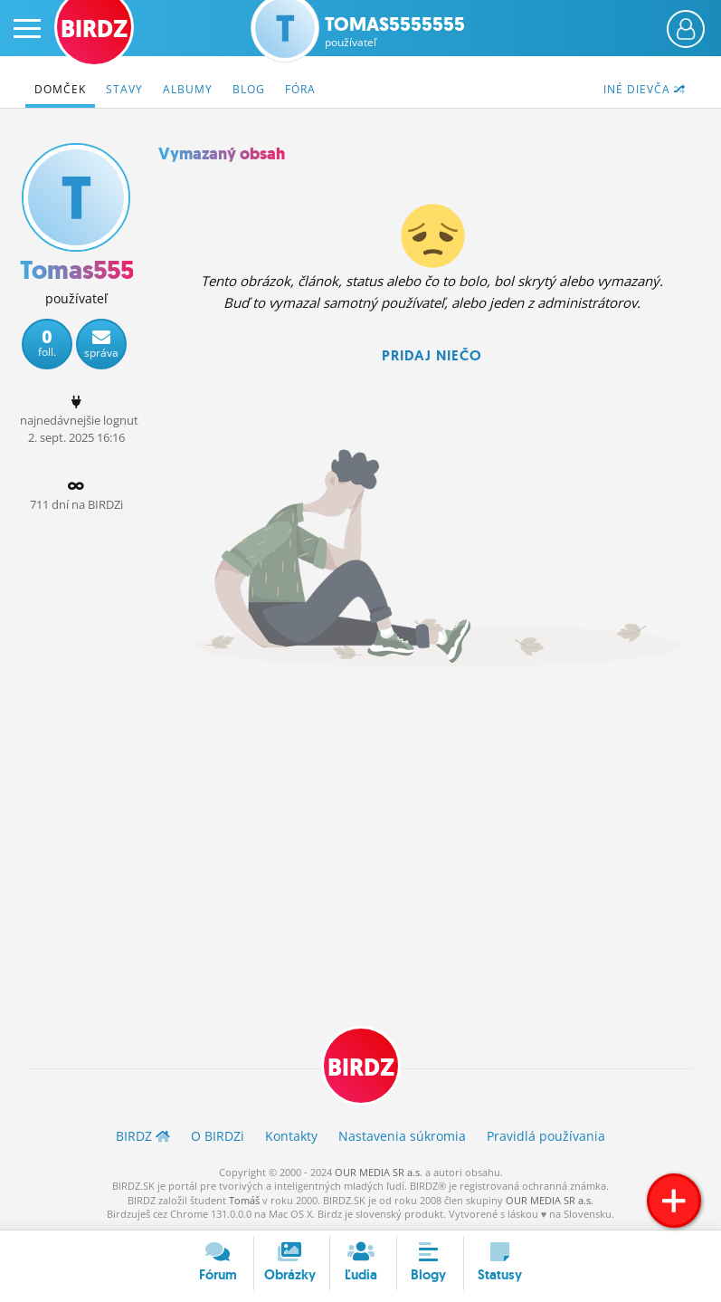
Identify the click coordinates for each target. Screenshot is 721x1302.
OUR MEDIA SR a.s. (378, 1172)
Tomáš (244, 1200)
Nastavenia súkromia (402, 1135)
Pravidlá (546, 1135)
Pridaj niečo (432, 355)
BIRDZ (360, 1067)
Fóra (300, 89)
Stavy (124, 89)
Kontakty (291, 1135)
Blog (248, 89)
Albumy (188, 89)
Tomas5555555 (395, 32)
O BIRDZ (217, 1135)
